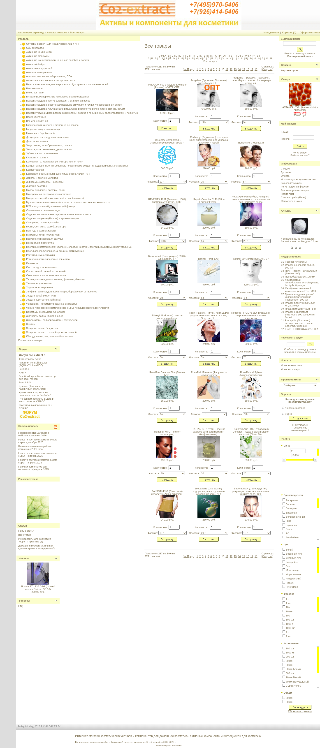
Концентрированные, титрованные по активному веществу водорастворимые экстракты (77, 165)
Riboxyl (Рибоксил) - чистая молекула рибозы (167, 317)
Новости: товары (290, 369)
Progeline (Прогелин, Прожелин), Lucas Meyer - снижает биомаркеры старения (250, 80)
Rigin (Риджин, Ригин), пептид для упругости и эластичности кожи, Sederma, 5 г (209, 315)
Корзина (286, 65)
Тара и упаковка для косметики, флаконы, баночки (55, 279)
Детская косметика (37, 141)
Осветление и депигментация (43, 210)
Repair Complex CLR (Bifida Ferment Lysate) (209, 200)
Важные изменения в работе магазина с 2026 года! (34, 447)
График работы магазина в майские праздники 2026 (33, 434)
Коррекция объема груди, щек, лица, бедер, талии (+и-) (58, 173)
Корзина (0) (289, 32)
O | (217, 55)
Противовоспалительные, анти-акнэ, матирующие (55, 251)
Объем (288, 692)
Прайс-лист (287, 193)
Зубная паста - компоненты (42, 153)
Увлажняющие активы (39, 283)
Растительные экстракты (40, 255)
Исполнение (291, 643)
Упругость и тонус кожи (39, 287)
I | (195, 55)
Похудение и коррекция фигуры (44, 238)
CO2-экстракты (35, 47)
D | (177, 55)
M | (208, 55)
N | (213, 55)
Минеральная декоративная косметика (48, 194)
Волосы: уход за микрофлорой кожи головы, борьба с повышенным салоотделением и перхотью (82, 112)
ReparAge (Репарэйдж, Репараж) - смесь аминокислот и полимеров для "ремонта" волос (251, 199)
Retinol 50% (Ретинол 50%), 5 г (251, 258)
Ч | (238, 58)
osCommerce (174, 745)
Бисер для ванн (35, 92)
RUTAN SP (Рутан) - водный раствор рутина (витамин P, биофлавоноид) (209, 432)
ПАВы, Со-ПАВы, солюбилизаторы (46, 226)
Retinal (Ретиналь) (208, 258)
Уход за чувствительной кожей (43, 299)
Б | (152, 58)
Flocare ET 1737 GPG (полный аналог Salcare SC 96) (38, 588)
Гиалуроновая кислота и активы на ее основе (52, 125)
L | (205, 55)
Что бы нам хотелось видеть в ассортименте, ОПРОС (36, 400)
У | (223, 58)
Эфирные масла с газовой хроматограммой (51, 332)
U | (239, 55)
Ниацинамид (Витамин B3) (300, 308)
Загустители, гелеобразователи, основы (49, 145)
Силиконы (32, 263)
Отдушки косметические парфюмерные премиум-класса (58, 214)
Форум (23, 349)
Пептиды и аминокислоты (41, 230)
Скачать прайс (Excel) (293, 197)
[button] (290, 500)
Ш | (242, 58)
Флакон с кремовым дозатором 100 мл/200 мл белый (300, 314)
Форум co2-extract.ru (32, 355)
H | (192, 55)
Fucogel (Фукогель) (296, 261)
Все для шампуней (37, 121)
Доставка (286, 172)
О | (205, 58)
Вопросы (24, 600)
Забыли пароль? (300, 155)
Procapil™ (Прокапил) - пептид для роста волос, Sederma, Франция (299, 323)
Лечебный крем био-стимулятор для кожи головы (37, 377)
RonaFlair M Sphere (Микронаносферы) (250, 373)
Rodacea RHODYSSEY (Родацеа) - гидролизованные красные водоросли (251, 315)
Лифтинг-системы (36, 186)
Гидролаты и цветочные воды (43, 129)
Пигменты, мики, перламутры (43, 234)
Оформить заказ (309, 32)
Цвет (287, 544)
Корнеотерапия (35, 169)
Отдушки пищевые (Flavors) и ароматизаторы (52, 218)
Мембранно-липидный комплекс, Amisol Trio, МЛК (300, 289)
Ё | (170, 58)
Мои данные (271, 32)
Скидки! (285, 168)
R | (228, 55)
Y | (254, 55)
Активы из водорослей (39, 68)
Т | (220, 58)
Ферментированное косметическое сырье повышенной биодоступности (67, 307)
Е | (167, 58)
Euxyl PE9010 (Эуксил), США (301, 329)
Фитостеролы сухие (30, 359)
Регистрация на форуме (295, 186)
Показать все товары (30, 340)
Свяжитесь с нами (291, 201)
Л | (193, 58)
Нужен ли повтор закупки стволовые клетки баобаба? (35, 393)
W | (246, 55)
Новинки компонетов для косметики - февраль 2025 (33, 468)
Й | (186, 58)
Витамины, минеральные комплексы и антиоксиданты (57, 96)
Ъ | (251, 58)
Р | (212, 58)
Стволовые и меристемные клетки (46, 275)
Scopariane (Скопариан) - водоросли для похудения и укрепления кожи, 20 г (209, 491)
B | (169, 55)
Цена (287, 445)
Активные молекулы (37, 56)
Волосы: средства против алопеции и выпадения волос (58, 100)
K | (201, 55)
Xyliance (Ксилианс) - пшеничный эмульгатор (32, 387)
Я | (271, 58)
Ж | (174, 58)
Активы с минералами (39, 72)
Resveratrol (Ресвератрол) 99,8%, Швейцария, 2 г (167, 257)
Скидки (285, 79)
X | (251, 55)
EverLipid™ (25, 382)
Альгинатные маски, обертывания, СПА (49, 76)
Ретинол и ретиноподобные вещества (48, 259)
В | (156, 58)
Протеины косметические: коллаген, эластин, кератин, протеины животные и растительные (79, 246)
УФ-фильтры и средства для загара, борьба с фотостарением (61, 291)
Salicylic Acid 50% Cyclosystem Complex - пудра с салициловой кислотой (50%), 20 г (251, 432)
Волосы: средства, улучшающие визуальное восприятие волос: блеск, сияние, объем (75, 108)
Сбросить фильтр (300, 711)
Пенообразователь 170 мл (300, 276)
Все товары (77, 32)
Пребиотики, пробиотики (40, 242)
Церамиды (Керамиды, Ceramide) (45, 311)
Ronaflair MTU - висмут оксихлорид (167, 433)
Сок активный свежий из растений (46, 271)
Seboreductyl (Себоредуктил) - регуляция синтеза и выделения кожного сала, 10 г (250, 491)
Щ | (247, 58)
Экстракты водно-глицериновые (44, 316)
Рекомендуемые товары (295, 190)
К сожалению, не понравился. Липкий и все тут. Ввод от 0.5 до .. (299, 241)
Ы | (255, 58)
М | (197, 58)
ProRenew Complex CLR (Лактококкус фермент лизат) (166, 141)
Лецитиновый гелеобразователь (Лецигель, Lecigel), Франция (302, 282)
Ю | (267, 58)
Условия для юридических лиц (298, 179)
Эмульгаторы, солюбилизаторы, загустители (51, 320)
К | (189, 58)
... (259, 69)
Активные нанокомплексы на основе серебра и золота (57, 60)
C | (173, 55)
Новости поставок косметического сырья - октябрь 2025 (37, 454)
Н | (201, 58)
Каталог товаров (57, 32)
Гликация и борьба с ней (40, 133)
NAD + (22, 372)
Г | (159, 58)
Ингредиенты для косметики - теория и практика (35, 540)
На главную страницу (31, 32)
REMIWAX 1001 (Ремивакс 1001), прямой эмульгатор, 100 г (167, 200)
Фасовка (289, 594)
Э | (263, 58)
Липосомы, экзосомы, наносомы (44, 182)
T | (235, 55)
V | (242, 55)
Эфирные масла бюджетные (42, 328)
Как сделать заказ (291, 183)
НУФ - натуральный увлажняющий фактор (50, 206)
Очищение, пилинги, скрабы (42, 222)
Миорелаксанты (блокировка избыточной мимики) (55, 198)
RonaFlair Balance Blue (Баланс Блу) (167, 373)
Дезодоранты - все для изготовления (47, 137)
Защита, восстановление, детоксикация (49, 149)
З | (178, 58)
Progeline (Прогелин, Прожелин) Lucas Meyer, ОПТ (209, 81)
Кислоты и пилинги (37, 157)
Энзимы (30, 324)
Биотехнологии (34, 88)
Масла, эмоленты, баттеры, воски (45, 190)
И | (182, 58)
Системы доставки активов (41, 267)
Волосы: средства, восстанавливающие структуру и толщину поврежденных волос (74, 104)
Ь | (259, 58)
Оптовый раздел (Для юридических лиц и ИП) (52, 43)
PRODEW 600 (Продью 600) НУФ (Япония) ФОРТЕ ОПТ (167, 86)
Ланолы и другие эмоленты (42, 177)
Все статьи (24, 534)
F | (184, 55)
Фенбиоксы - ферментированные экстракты (51, 303)
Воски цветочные (36, 117)
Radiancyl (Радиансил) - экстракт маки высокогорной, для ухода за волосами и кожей (209, 140)
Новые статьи (26, 530)
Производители (291, 379)
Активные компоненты (39, 52)
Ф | (227, 58)
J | (197, 55)
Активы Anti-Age (35, 64)
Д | (163, 58)
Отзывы (286, 210)
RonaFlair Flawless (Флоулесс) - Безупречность (209, 373)
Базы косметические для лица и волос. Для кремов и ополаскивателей (67, 84)
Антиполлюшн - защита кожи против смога (50, 80)
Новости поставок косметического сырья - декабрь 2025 (37, 441)
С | (216, 58)
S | (232, 55)
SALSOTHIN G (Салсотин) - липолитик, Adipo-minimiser (167, 492)
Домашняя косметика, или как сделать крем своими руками (35, 547)
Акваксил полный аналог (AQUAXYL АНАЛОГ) (33, 364)
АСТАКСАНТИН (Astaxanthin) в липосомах (300, 108)
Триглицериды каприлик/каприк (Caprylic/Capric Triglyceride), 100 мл (299, 297)
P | (220, 55)
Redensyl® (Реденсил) (251, 142)
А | (149, 58)
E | (180, 55)
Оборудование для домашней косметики (49, 336)
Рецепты (24, 369)
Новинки (24, 558)
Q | (224, 55)
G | (188, 55)
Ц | (235, 58)
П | (209, 58)
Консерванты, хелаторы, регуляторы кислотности (54, 161)
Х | (231, 58)
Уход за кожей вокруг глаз (41, 295)
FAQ (20, 606)
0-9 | (161, 55)
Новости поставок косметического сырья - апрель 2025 (37, 461)
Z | (258, 55)
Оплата (285, 175)
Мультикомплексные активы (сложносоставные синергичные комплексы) (68, 202)
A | (165, 55)
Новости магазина (291, 365)
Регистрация (300, 152)
